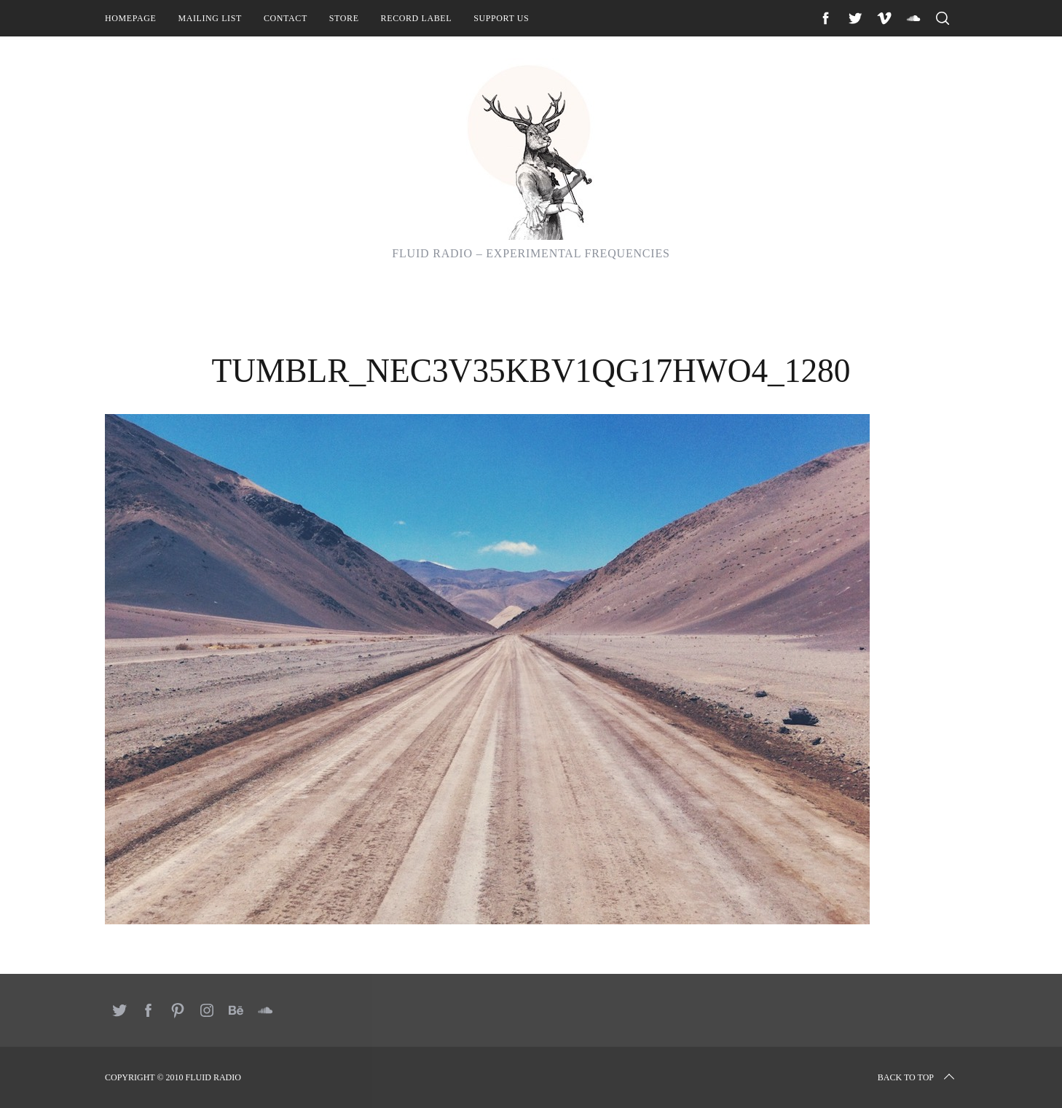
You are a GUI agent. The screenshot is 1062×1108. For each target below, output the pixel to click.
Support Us (501, 18)
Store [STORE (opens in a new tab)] (344, 18)
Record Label (416, 18)
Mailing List (210, 18)
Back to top (917, 1077)
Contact (285, 18)
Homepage (130, 18)
